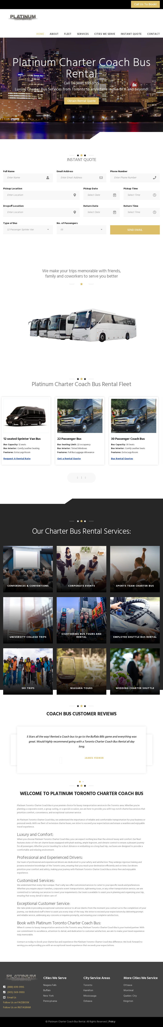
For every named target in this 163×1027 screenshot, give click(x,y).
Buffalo (47, 990)
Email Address (65, 171)
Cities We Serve (104, 34)
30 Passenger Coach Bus (129, 439)
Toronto (87, 985)
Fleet (67, 34)
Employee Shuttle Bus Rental (135, 637)
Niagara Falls (50, 985)
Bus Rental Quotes (124, 459)
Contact (153, 34)
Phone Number (119, 171)
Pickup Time (131, 188)
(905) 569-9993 (16, 992)
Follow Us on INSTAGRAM (17, 1007)
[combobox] (28, 229)
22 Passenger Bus (71, 439)
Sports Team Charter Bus (135, 586)
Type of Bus (10, 223)
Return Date (90, 206)
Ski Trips (28, 688)
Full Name (8, 171)
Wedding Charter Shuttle (135, 688)
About (54, 34)
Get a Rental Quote (70, 459)
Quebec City (130, 996)
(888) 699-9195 (15, 987)
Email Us (11, 998)
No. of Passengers (67, 223)
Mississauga (89, 996)
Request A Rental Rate (18, 459)
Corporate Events (81, 586)
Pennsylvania (50, 1001)
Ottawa (128, 985)
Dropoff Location (13, 206)
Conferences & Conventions (28, 586)
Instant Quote (131, 34)
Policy (112, 1022)
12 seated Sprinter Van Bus (23, 439)
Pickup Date (90, 188)
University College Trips (28, 637)
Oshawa (87, 1001)
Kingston (128, 1001)
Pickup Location (12, 188)
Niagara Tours (81, 688)
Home (40, 34)
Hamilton (88, 990)
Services (83, 34)
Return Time (131, 206)
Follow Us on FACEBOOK (16, 1003)
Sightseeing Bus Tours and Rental (81, 635)
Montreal (128, 990)
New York (48, 996)
